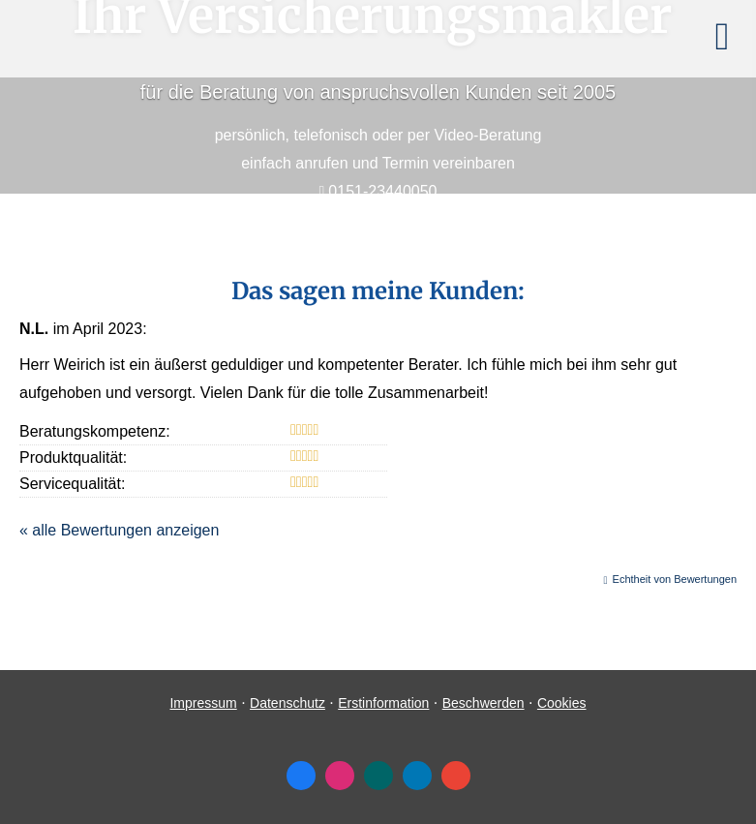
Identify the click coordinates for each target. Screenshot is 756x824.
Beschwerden (483, 703)
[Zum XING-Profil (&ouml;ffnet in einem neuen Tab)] (378, 775)
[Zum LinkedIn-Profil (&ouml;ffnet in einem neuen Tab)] (417, 775)
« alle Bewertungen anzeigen (119, 530)
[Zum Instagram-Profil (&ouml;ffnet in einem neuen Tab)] (339, 775)
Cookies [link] (562, 703)
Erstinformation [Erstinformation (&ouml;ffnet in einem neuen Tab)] (383, 703)
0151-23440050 (382, 191)
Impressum (202, 703)
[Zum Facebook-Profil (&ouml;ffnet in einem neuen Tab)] (301, 775)
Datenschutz (287, 703)
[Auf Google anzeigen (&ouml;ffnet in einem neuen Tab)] (455, 775)
